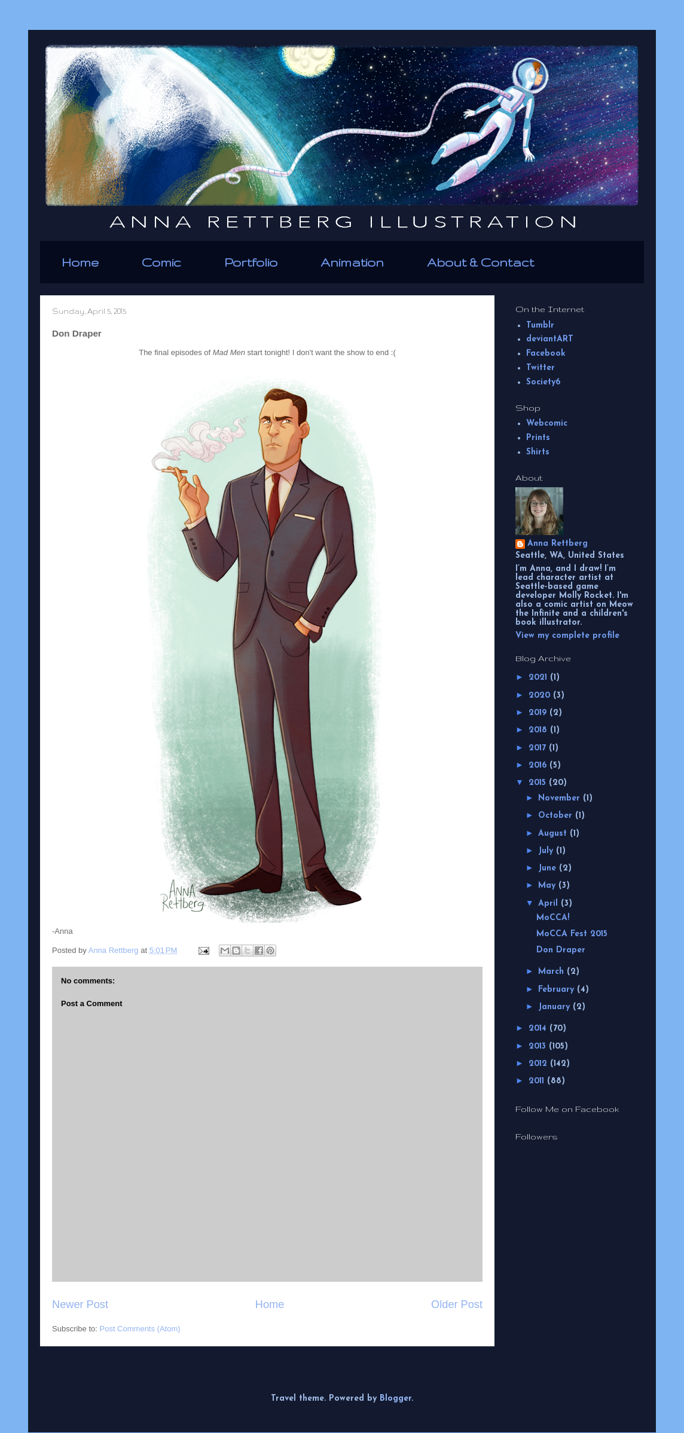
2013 (539, 1046)
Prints (538, 437)
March (552, 971)
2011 (538, 1081)
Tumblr (540, 325)
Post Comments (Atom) (140, 1328)
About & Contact (480, 262)
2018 (539, 730)
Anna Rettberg (557, 543)
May (548, 885)
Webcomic (546, 423)
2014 (539, 1028)
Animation (352, 262)
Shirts (537, 452)
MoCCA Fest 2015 (571, 934)
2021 (539, 677)
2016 (539, 765)
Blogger (395, 1398)
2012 (539, 1063)
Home (80, 262)
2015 (539, 782)
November (560, 798)
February (557, 989)
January (555, 1007)
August (554, 833)
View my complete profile (567, 635)
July (547, 851)
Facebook (546, 353)
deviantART (549, 339)
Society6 (543, 382)
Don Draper (560, 950)
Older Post (457, 1304)
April (549, 903)
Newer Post (80, 1304)
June (548, 868)
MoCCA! (552, 917)
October (556, 815)
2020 (541, 695)
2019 (539, 712)
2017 (539, 748)
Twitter (540, 367)
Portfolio (250, 262)
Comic (161, 262)
